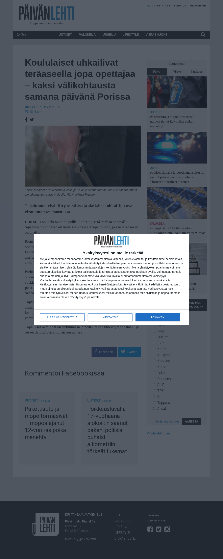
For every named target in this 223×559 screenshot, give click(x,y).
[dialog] (111, 279)
